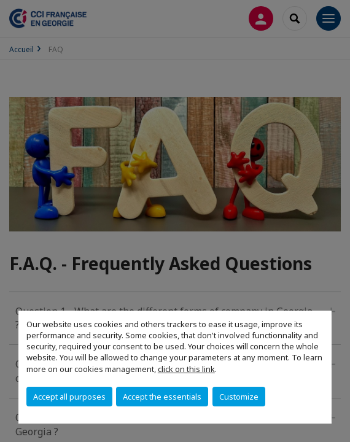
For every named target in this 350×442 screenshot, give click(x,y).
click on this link (186, 368)
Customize (239, 396)
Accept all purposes (69, 396)
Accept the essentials (162, 396)
